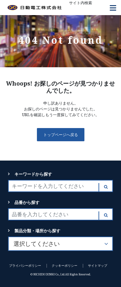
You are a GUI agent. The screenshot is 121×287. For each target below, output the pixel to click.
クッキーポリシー (64, 266)
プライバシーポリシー (25, 266)
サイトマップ (97, 266)
